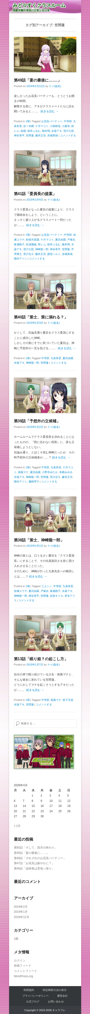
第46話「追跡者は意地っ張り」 (34, 868)
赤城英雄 (52, 135)
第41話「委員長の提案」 (35, 194)
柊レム (42, 244)
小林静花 (55, 126)
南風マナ (23, 472)
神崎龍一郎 (41, 249)
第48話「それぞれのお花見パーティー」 (40, 858)
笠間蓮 (30, 135)
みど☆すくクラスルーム (39, 5)
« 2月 (17, 826)
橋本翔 (46, 130)
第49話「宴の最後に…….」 (37, 80)
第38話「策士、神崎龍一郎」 (39, 540)
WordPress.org (23, 976)
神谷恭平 (19, 135)
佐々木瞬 (28, 126)
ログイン (19, 960)
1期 (27, 121)
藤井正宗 (40, 135)
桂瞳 (23, 130)
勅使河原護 (32, 239)
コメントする (68, 135)
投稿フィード (22, 965)
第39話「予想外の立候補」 (37, 421)
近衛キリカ (56, 595)
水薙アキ (56, 130)
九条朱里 (56, 358)
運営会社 (62, 995)
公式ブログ (32, 1001)
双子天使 (68, 699)
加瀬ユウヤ (20, 590)
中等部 (68, 121)
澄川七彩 (68, 130)
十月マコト (41, 126)
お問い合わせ (56, 1001)
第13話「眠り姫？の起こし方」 (41, 659)
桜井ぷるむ (34, 130)
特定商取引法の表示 (54, 990)
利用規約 (29, 990)
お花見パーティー (51, 121)
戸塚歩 (71, 239)
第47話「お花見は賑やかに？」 (34, 863)
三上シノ (46, 586)
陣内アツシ (20, 258)
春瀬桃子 (19, 244)
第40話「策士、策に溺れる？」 (41, 317)
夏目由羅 (60, 239)
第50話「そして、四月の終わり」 (35, 847)
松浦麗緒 (31, 244)
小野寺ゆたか (50, 472)
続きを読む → (50, 111)
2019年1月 (21, 911)
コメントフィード (25, 971)
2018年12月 (21, 917)
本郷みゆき (65, 472)
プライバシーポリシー (35, 995)
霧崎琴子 (34, 481)
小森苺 (66, 126)
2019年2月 (21, 906)
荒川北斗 (28, 254)
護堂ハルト (53, 254)
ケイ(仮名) (55, 86)
